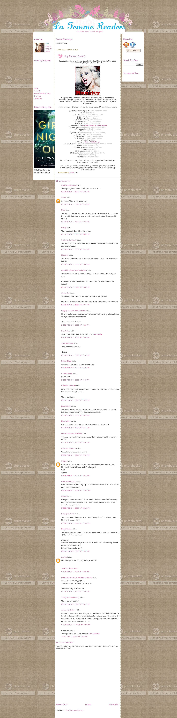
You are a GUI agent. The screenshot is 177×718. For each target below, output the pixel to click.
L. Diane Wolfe (66, 373)
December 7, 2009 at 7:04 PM (75, 305)
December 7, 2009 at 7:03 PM (75, 287)
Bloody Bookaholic (93, 122)
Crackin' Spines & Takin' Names (94, 125)
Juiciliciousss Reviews (94, 136)
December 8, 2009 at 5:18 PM (75, 592)
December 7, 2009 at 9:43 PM (75, 475)
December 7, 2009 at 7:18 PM (75, 355)
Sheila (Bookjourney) (69, 185)
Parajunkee (98, 334)
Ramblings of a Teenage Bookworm (92, 127)
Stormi (63, 197)
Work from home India (69, 568)
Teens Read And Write (98, 111)
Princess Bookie (92, 118)
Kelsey (63, 228)
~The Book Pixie (67, 343)
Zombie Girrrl (66, 406)
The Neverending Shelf (91, 123)
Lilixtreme (64, 255)
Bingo (63, 210)
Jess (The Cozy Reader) (70, 597)
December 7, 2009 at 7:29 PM (75, 368)
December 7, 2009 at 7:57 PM (75, 400)
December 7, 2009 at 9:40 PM (75, 455)
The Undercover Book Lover (92, 114)
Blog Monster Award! (74, 56)
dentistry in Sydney (68, 610)
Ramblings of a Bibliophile (91, 120)
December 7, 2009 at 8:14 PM (75, 428)
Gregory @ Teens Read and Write (73, 310)
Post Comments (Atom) (74, 710)
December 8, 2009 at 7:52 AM (75, 551)
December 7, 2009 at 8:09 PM (75, 415)
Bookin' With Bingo (92, 142)
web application (94, 634)
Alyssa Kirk (65, 293)
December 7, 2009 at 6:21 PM (75, 222)
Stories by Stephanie (68, 240)
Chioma (64, 496)
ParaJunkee (65, 331)
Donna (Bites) (66, 361)
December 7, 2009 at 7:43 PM (75, 380)
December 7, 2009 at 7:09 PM (75, 337)
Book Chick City (89, 131)
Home (36, 88)
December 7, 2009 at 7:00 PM (75, 264)
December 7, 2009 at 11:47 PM (76, 490)
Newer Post (61, 704)
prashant (64, 557)
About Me (37, 91)
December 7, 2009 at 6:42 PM (75, 234)
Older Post (114, 704)
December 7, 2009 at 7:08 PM (75, 325)
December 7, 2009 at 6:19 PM (75, 204)
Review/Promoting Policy (42, 93)
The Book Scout (92, 116)
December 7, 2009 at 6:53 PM (75, 249)
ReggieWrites (66, 529)
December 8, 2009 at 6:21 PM (75, 604)
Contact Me (38, 99)
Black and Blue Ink (93, 151)
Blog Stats (37, 96)
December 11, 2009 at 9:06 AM (76, 624)
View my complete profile (49, 48)
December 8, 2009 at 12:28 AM (76, 523)
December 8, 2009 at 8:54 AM (75, 571)
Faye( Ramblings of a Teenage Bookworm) (76, 577)
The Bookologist (88, 112)
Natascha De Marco (68, 386)
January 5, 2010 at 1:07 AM (74, 637)
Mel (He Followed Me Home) (71, 433)
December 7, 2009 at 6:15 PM (75, 192)
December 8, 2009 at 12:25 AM (76, 508)
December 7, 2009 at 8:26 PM (75, 443)
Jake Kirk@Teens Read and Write (73, 270)
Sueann (64, 461)
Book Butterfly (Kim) (68, 481)
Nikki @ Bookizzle (67, 514)
